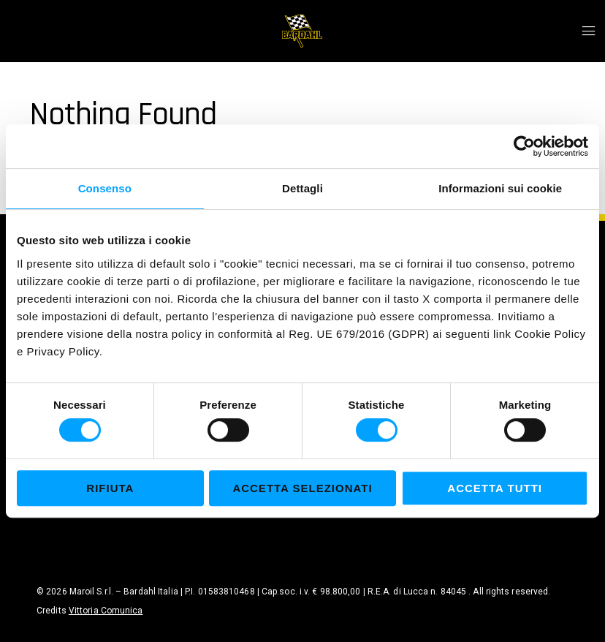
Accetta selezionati (302, 488)
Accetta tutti (494, 488)
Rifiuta (110, 488)
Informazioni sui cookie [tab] (500, 188)
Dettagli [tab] (302, 188)
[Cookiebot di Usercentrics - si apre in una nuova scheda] (524, 146)
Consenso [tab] (105, 188)
